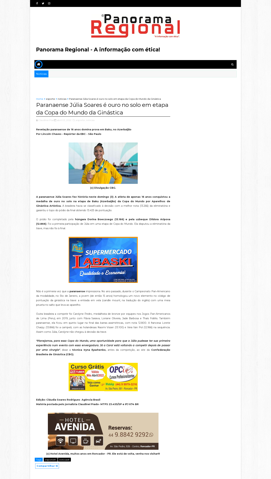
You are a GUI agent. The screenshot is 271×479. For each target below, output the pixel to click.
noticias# (64, 459)
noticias (62, 98)
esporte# (50, 459)
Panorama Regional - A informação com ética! (98, 49)
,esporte (80, 120)
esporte (50, 98)
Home (39, 98)
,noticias (90, 120)
